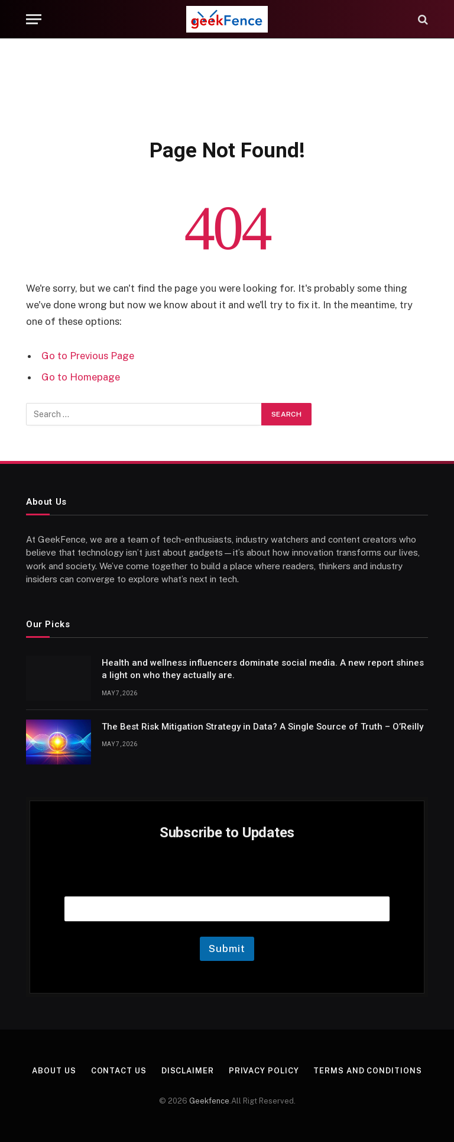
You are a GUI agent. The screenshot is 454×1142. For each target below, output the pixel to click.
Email (227, 881)
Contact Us (119, 1070)
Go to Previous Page (87, 356)
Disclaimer (187, 1070)
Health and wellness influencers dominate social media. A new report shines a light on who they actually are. (263, 668)
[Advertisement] (227, 85)
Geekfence (209, 1100)
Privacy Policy (264, 1070)
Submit (227, 948)
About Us (54, 1070)
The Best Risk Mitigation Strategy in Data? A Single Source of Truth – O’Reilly (262, 726)
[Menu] (33, 19)
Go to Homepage (80, 377)
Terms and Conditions (368, 1070)
